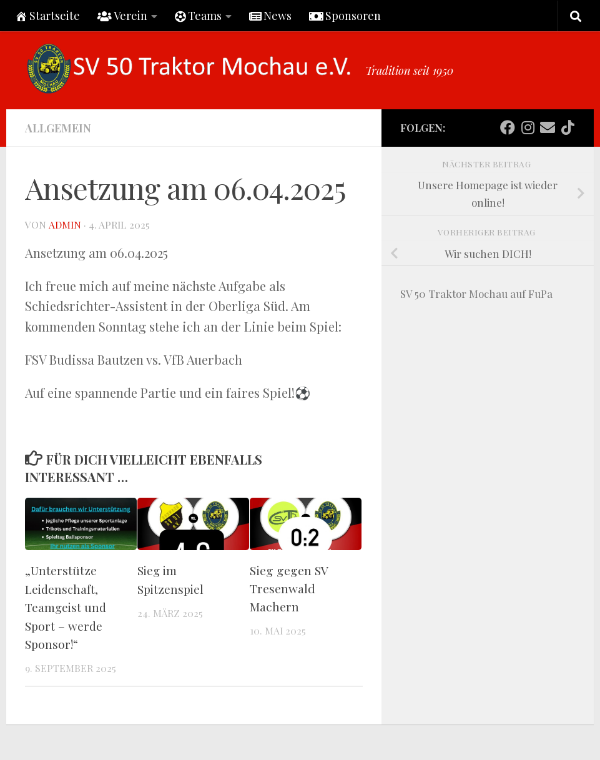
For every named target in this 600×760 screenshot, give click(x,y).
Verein (122, 15)
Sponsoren (345, 15)
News (270, 15)
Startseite (47, 15)
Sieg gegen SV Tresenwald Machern (289, 588)
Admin (64, 224)
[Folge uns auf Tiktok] (567, 127)
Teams (198, 15)
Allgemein (58, 128)
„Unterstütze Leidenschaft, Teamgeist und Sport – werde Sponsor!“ (66, 606)
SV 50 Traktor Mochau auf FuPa (476, 293)
